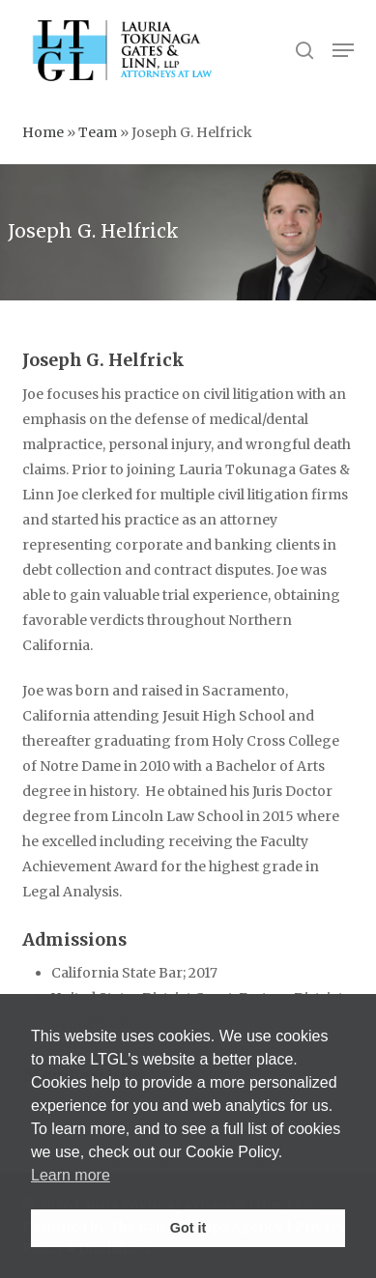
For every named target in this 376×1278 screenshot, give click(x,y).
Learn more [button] (70, 1175)
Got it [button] (188, 1227)
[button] (343, 50)
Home (43, 132)
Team (97, 132)
